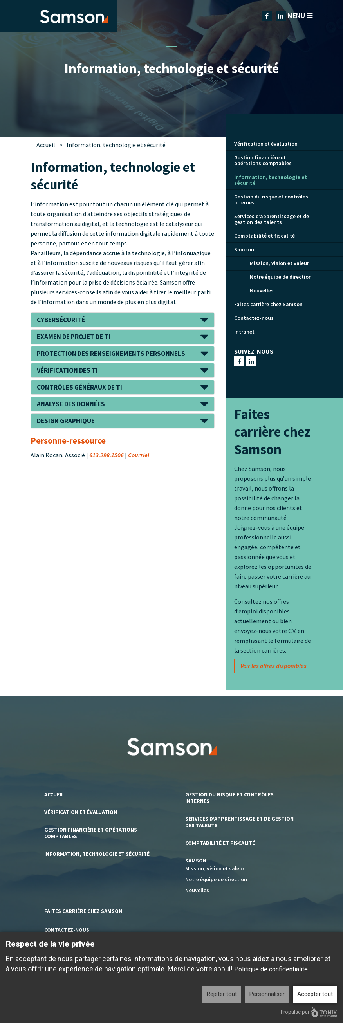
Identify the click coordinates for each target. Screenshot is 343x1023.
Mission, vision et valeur (279, 263)
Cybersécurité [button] (61, 320)
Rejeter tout (222, 994)
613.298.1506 (106, 455)
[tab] (122, 320)
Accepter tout (315, 994)
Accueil (45, 145)
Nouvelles (262, 290)
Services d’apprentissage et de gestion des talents (271, 219)
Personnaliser (267, 994)
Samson (244, 249)
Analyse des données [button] (71, 404)
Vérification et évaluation (266, 143)
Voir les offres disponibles (273, 665)
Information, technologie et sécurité (270, 179)
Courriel (138, 455)
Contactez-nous (254, 317)
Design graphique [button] (66, 421)
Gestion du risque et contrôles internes (271, 199)
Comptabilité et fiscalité (264, 235)
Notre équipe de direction (281, 276)
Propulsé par (309, 1012)
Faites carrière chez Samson (268, 304)
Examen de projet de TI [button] (73, 336)
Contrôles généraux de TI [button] (79, 387)
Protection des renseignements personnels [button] (111, 353)
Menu (300, 15)
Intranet (244, 331)
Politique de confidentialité (271, 969)
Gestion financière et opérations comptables (263, 160)
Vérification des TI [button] (67, 370)
